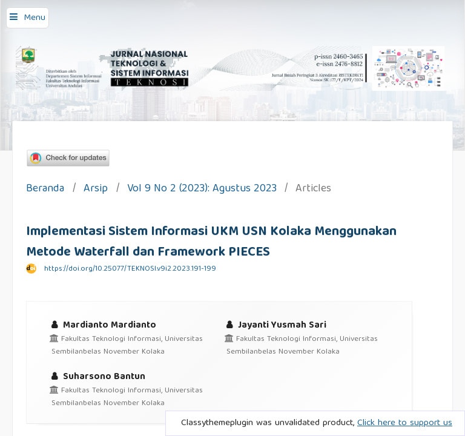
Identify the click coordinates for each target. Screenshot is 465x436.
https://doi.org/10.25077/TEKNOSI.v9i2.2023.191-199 (130, 269)
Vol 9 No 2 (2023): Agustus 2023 (202, 190)
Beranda (45, 190)
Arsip (96, 190)
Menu (34, 18)
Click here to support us (404, 423)
